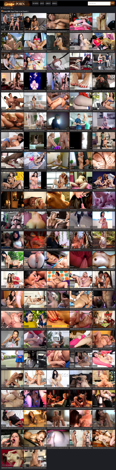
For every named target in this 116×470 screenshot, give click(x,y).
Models (54, 3)
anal (12, 8)
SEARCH (112, 3)
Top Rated (35, 3)
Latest (42, 3)
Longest (48, 3)
